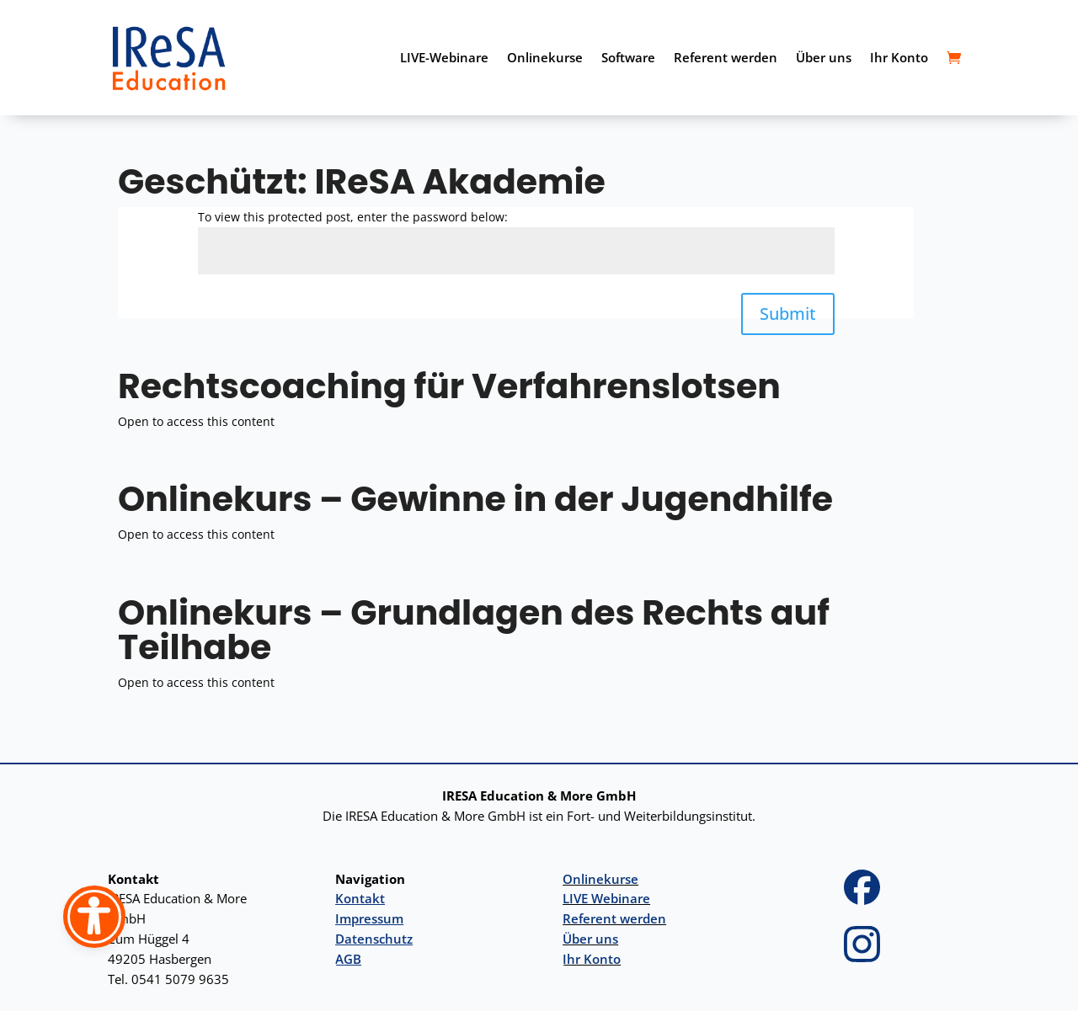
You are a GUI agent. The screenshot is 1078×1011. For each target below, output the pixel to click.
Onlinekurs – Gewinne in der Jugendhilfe (475, 499)
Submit (788, 313)
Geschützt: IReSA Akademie (362, 181)
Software (628, 57)
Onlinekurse (545, 57)
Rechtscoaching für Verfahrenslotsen (449, 386)
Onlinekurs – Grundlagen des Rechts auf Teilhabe (474, 629)
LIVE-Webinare (444, 57)
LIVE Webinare (606, 898)
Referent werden (725, 57)
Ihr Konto (899, 57)
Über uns (823, 57)
